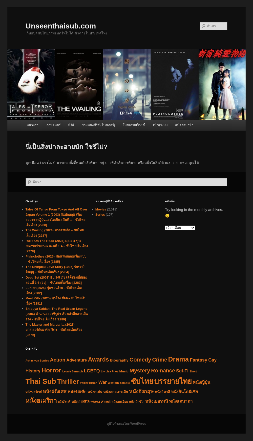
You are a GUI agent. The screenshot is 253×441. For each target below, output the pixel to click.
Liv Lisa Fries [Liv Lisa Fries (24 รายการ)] (109, 371)
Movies (100, 209)
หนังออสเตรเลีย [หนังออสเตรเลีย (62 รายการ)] (115, 392)
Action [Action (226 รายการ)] (57, 360)
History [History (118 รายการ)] (32, 370)
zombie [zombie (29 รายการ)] (125, 382)
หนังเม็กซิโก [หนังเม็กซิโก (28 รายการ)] (136, 401)
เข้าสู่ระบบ (160, 125)
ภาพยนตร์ (53, 125)
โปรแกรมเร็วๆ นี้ (134, 125)
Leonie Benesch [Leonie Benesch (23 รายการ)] (72, 371)
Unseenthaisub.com (60, 26)
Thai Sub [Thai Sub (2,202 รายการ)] (40, 381)
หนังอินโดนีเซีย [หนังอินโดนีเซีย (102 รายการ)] (184, 391)
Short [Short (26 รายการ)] (193, 371)
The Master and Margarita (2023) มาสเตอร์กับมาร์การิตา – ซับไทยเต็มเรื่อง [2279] (53, 330)
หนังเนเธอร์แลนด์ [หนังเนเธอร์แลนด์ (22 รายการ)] (100, 401)
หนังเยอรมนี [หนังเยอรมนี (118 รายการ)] (156, 401)
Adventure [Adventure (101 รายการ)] (76, 360)
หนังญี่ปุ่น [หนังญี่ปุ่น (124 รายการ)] (201, 382)
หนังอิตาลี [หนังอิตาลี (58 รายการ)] (162, 392)
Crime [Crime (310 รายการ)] (159, 360)
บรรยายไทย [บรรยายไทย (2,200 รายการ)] (173, 381)
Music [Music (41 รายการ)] (123, 371)
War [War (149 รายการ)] (102, 382)
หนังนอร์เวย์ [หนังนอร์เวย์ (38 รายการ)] (33, 392)
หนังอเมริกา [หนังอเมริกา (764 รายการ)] (41, 400)
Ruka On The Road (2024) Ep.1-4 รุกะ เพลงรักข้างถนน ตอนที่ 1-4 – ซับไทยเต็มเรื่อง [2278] (56, 246)
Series (100, 214)
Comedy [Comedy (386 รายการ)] (140, 360)
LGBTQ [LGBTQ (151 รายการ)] (92, 370)
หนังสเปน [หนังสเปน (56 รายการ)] (94, 392)
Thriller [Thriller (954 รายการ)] (68, 381)
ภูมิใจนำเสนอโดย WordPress (126, 423)
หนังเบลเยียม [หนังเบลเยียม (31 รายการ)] (119, 401)
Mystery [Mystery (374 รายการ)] (139, 370)
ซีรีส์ (71, 125)
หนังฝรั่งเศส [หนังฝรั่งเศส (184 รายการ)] (54, 391)
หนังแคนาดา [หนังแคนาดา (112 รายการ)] (181, 401)
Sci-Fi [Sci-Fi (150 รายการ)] (182, 370)
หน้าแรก (33, 125)
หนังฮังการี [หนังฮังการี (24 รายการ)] (64, 401)
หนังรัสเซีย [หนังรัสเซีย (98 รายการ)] (77, 391)
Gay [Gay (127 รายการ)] (212, 360)
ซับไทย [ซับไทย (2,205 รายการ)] (142, 381)
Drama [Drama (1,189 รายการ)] (178, 359)
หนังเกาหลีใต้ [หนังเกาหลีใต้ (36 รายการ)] (80, 401)
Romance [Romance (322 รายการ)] (163, 371)
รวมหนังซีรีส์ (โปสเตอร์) (98, 125)
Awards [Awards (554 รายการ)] (98, 359)
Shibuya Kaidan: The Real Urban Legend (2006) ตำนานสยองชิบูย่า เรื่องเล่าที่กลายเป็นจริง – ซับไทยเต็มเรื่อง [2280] (56, 314)
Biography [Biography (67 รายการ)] (119, 360)
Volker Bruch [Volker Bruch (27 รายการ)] (88, 382)
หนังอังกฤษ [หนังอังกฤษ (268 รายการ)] (141, 391)
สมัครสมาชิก (184, 125)
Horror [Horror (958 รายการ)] (52, 370)
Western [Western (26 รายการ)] (113, 382)
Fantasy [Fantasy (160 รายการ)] (198, 360)
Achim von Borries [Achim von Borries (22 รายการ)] (37, 360)
